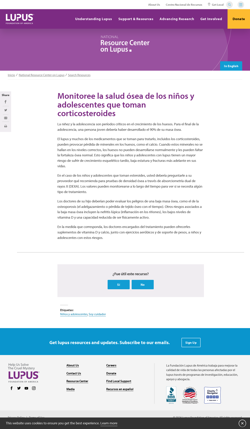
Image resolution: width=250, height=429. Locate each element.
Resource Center (77, 381)
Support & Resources (136, 19)
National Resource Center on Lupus (41, 75)
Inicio (11, 75)
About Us (154, 4)
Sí (118, 285)
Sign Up (191, 342)
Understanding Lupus (93, 19)
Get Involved (211, 19)
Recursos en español (119, 389)
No (143, 285)
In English (231, 66)
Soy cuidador (97, 314)
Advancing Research (177, 19)
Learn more (108, 423)
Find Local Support (118, 381)
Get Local (216, 4)
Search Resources (79, 75)
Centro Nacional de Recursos (184, 4)
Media (70, 389)
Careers (111, 365)
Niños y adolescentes (74, 314)
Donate (239, 19)
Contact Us (73, 373)
